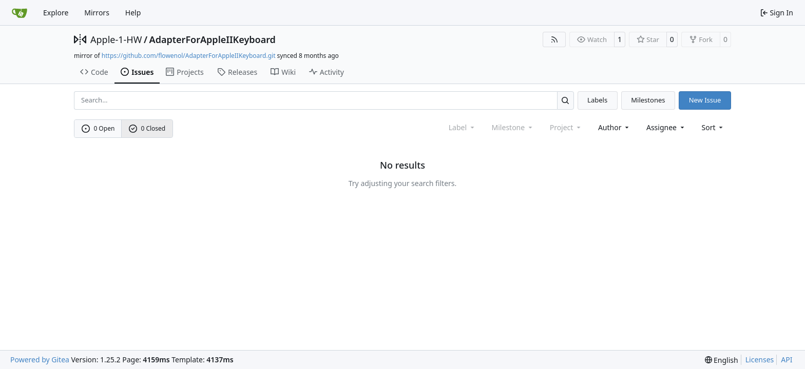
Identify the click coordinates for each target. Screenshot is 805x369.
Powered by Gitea (39, 359)
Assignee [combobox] (666, 127)
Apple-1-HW (116, 39)
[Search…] (565, 100)
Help (133, 12)
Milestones (648, 100)
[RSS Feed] (554, 39)
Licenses (759, 359)
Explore (55, 12)
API (786, 359)
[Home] (19, 13)
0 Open (98, 128)
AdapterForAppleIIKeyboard (212, 39)
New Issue (705, 100)
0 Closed (147, 128)
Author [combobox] (614, 127)
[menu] (713, 127)
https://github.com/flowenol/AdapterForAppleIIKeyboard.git (189, 55)
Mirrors (96, 12)
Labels (597, 100)
